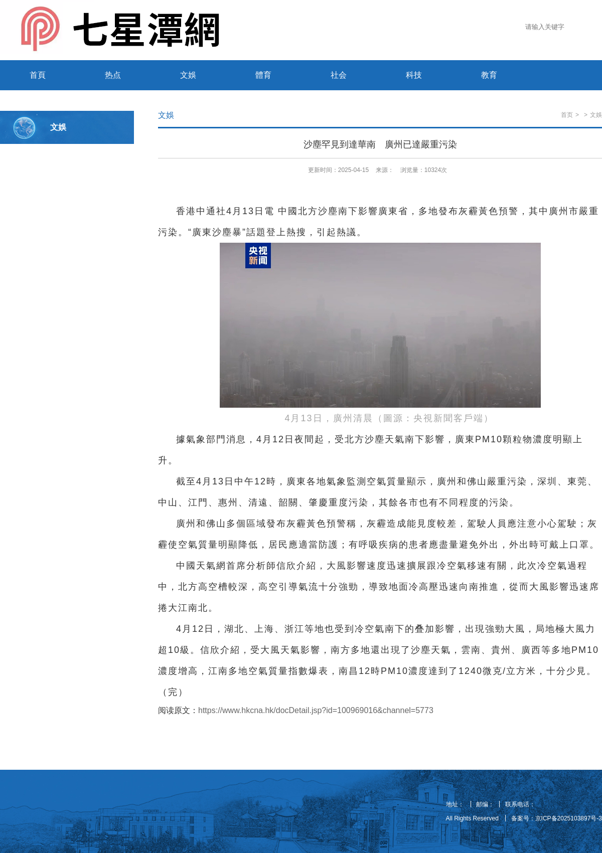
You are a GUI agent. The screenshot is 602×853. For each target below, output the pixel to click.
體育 (263, 75)
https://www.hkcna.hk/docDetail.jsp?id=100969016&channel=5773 (315, 710)
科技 (414, 75)
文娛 (188, 75)
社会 (339, 75)
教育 (489, 75)
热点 (113, 75)
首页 (567, 114)
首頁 (38, 75)
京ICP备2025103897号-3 (568, 818)
